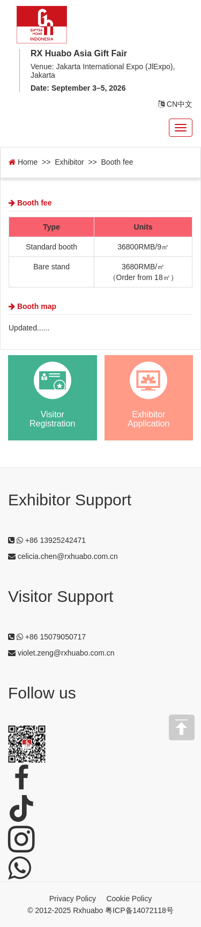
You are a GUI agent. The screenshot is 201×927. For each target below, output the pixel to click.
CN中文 (175, 104)
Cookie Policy (129, 898)
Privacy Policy (72, 898)
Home (23, 162)
